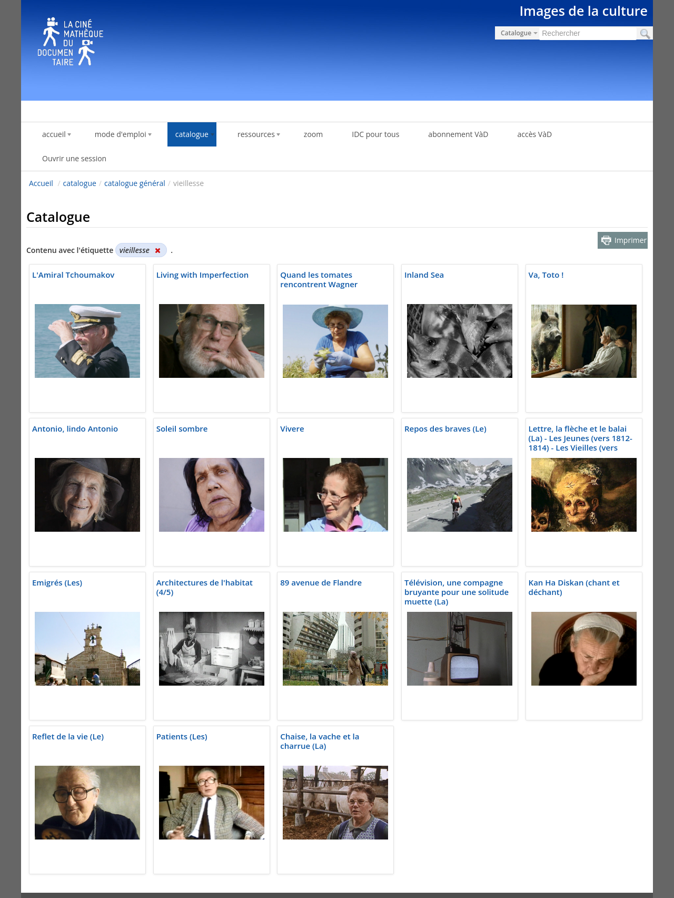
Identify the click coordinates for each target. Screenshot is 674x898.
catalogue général (134, 183)
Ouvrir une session (74, 158)
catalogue (79, 183)
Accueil (41, 183)
